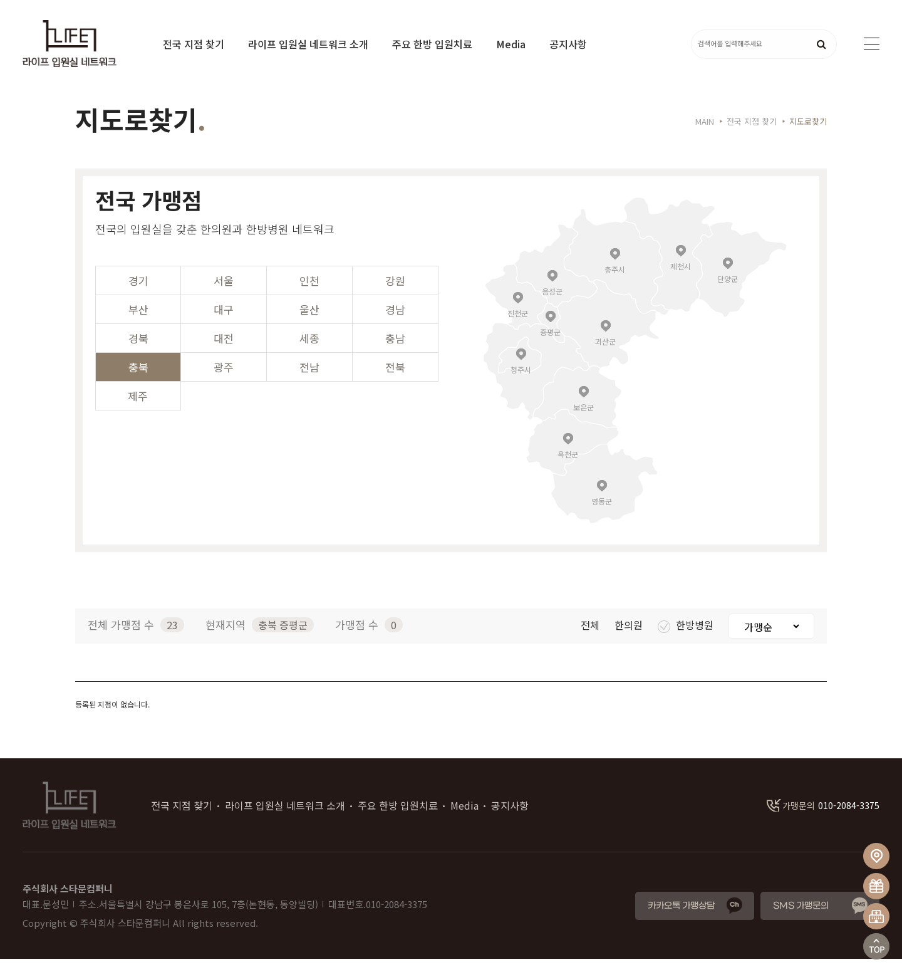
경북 (138, 351)
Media (511, 43)
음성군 (552, 303)
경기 (138, 293)
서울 (224, 293)
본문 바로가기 (0, 0)
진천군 (517, 325)
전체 (591, 637)
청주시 (521, 382)
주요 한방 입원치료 (432, 43)
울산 (309, 322)
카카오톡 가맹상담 (681, 919)
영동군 (601, 513)
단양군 (727, 291)
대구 (224, 322)
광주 (224, 380)
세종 (309, 351)
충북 (138, 380)
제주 (138, 409)
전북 (395, 380)
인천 (309, 293)
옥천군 (567, 466)
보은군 (583, 419)
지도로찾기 (808, 134)
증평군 (550, 344)
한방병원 (687, 637)
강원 (395, 293)
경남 (395, 322)
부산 (138, 322)
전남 (309, 380)
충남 (395, 351)
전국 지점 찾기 (193, 43)
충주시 (614, 281)
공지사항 (568, 43)
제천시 (680, 278)
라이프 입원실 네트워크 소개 (308, 43)
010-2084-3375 (823, 818)
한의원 (629, 637)
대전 (224, 351)
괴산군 (605, 353)
